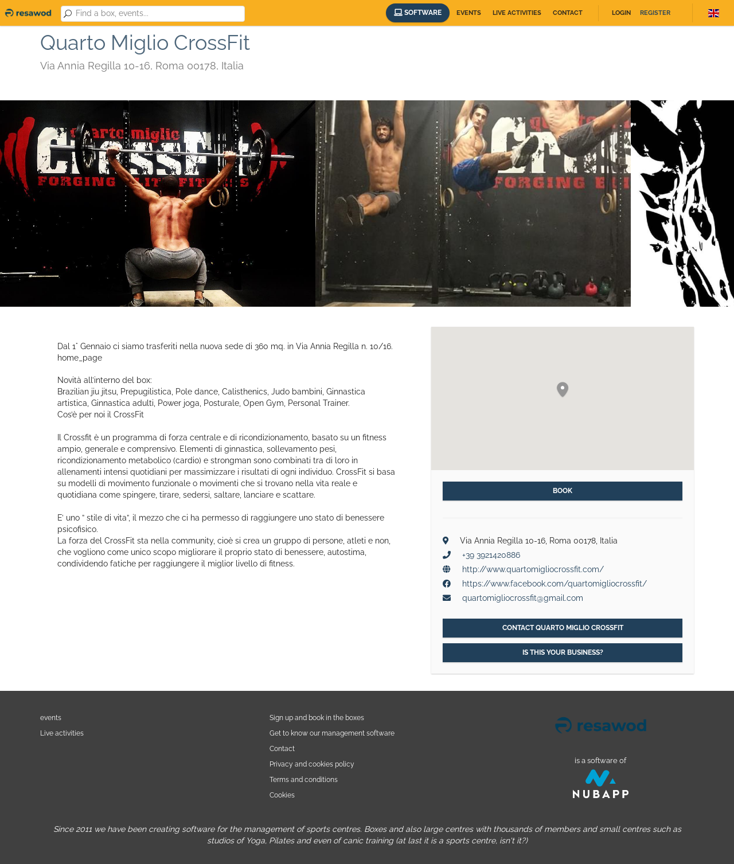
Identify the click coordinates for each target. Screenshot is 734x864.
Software (418, 13)
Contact (568, 13)
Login (621, 13)
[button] (562, 390)
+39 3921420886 (491, 555)
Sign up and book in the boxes (317, 717)
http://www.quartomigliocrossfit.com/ (533, 569)
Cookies (282, 795)
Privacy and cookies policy (312, 764)
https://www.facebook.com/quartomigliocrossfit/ (554, 583)
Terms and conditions (304, 779)
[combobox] (158, 13)
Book (562, 491)
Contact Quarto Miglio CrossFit (562, 628)
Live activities (517, 13)
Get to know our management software (332, 733)
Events (468, 13)
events (50, 717)
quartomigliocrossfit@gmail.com (522, 598)
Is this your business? (562, 652)
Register (655, 13)
